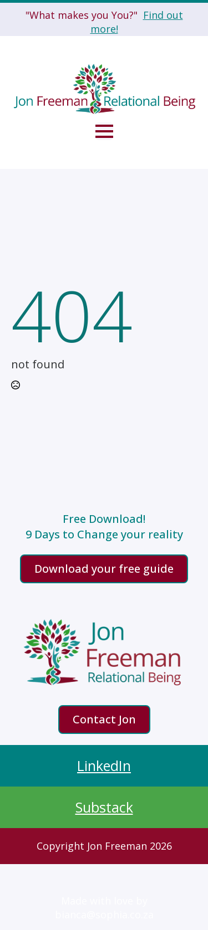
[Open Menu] (104, 131)
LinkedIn (104, 765)
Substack (104, 807)
